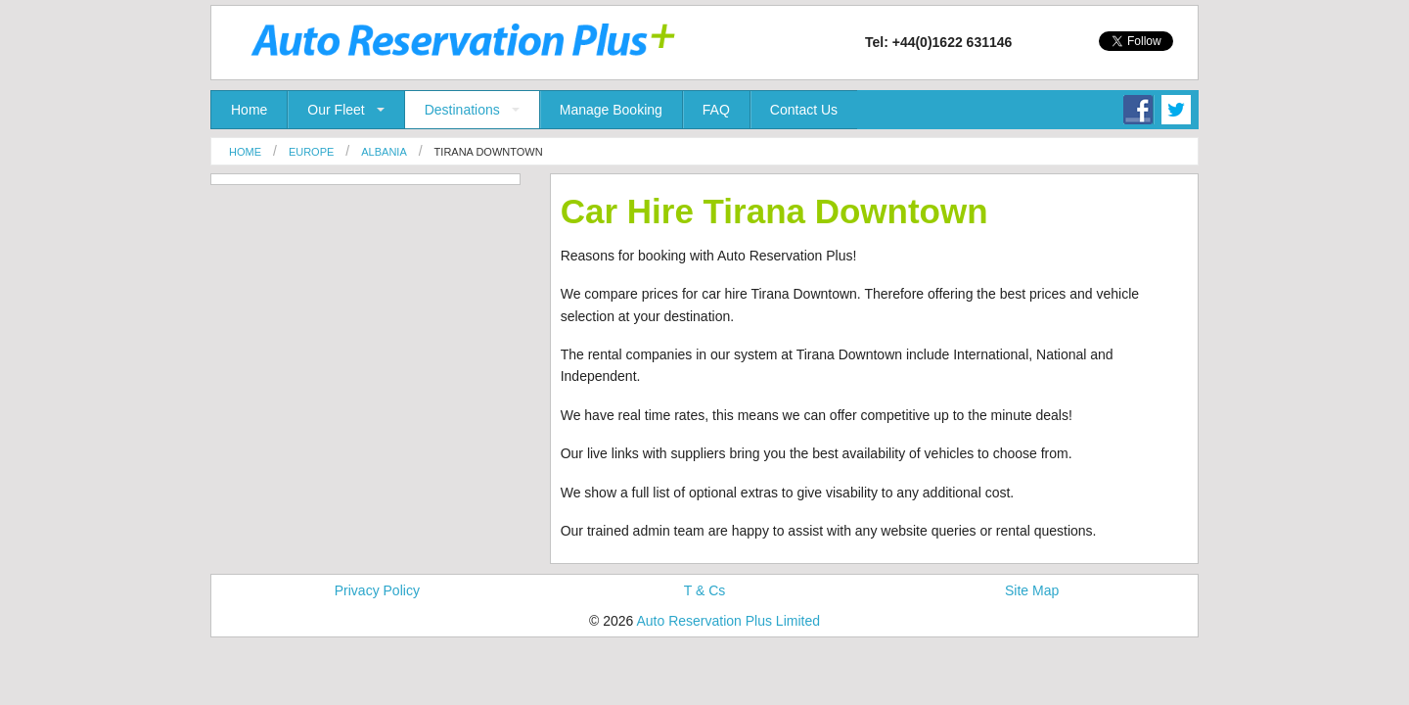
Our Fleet (335, 110)
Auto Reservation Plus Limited (728, 621)
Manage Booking (611, 110)
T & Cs (705, 590)
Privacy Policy (377, 590)
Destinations (462, 110)
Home (249, 110)
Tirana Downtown (488, 152)
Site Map (1032, 590)
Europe (311, 152)
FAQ (716, 110)
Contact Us (804, 110)
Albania (383, 152)
